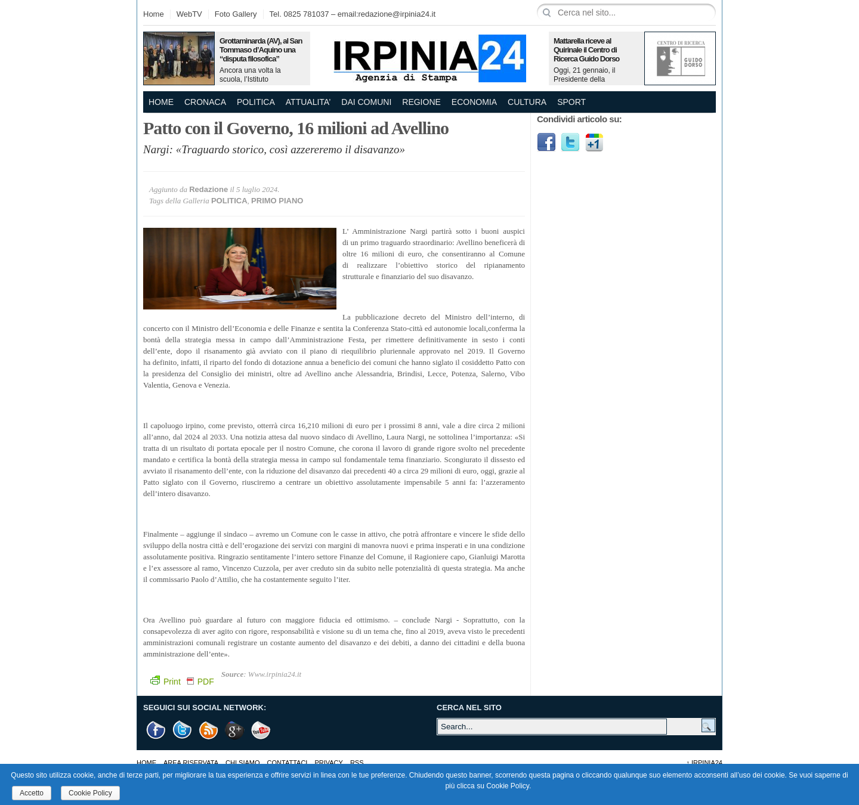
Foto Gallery (236, 14)
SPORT (571, 102)
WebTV (189, 14)
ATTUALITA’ (308, 102)
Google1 (594, 142)
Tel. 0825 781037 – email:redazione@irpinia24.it (352, 14)
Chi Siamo (242, 762)
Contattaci (287, 762)
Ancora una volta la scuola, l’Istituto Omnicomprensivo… (252, 79)
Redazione (208, 189)
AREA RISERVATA (190, 762)
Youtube (261, 730)
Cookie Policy (90, 793)
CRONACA (205, 102)
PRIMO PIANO (277, 200)
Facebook (546, 142)
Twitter (570, 142)
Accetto (32, 793)
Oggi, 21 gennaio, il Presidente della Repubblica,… (584, 79)
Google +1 (235, 730)
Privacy (328, 762)
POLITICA (256, 102)
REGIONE (421, 102)
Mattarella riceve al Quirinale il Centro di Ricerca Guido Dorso (586, 49)
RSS (357, 762)
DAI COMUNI (366, 102)
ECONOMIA (474, 102)
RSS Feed (208, 730)
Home (153, 14)
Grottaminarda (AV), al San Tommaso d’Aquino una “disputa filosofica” (261, 49)
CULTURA (527, 102)
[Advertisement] (626, 241)
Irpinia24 (704, 762)
